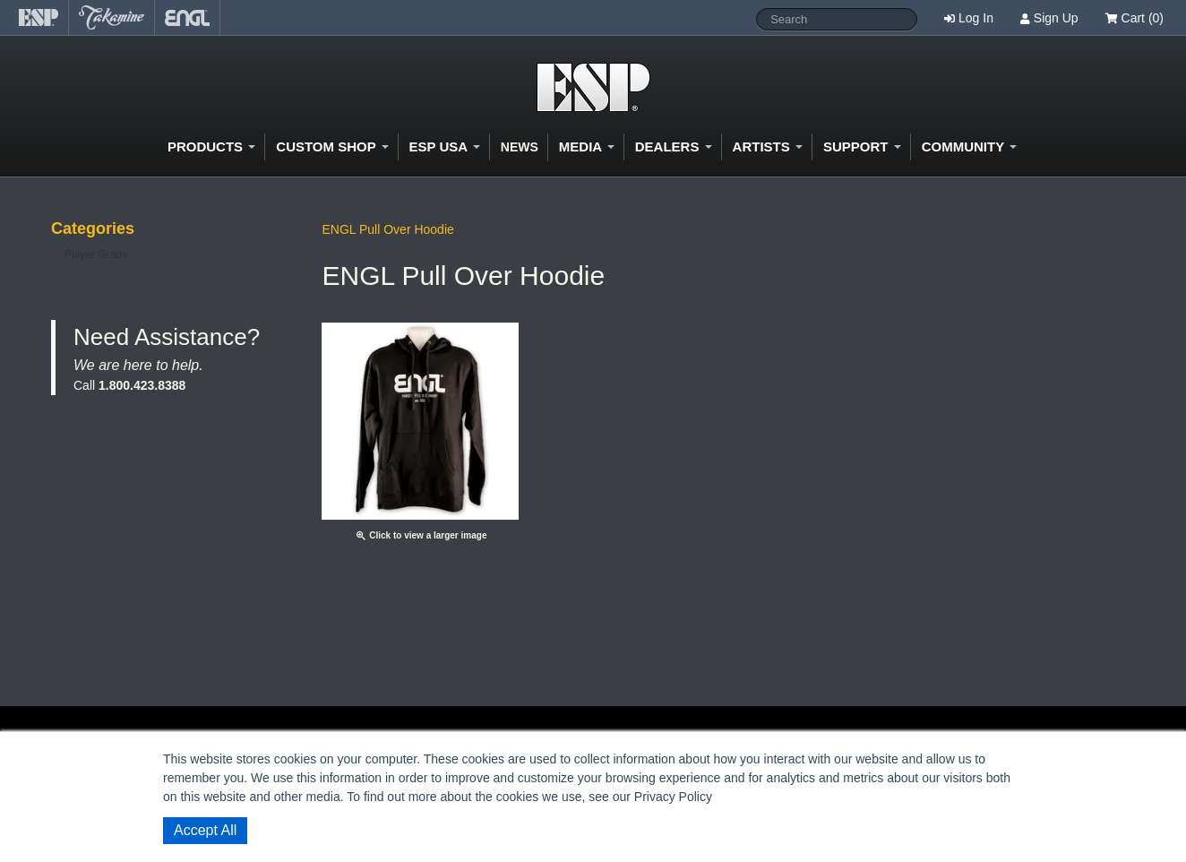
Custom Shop (332, 146)
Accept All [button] (205, 830)
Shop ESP (593, 87)
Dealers (673, 146)
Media (586, 146)
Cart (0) (1134, 18)
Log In (975, 18)
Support (862, 146)
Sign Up (1056, 18)
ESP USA (444, 146)
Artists (768, 146)
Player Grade (96, 254)
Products (211, 146)
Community (969, 146)
